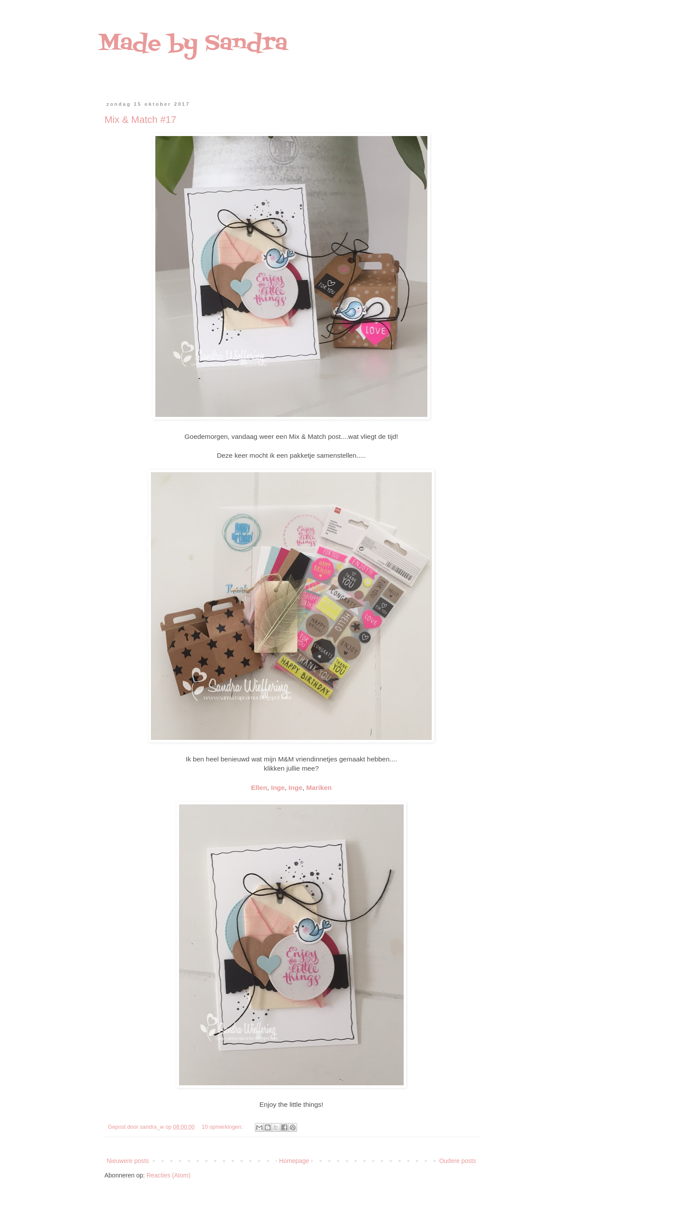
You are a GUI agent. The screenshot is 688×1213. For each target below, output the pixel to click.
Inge (278, 787)
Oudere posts (457, 1160)
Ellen (259, 787)
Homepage (294, 1160)
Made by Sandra (192, 44)
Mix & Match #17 (140, 119)
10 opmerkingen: (223, 1127)
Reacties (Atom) (168, 1175)
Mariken (319, 787)
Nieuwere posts (128, 1160)
